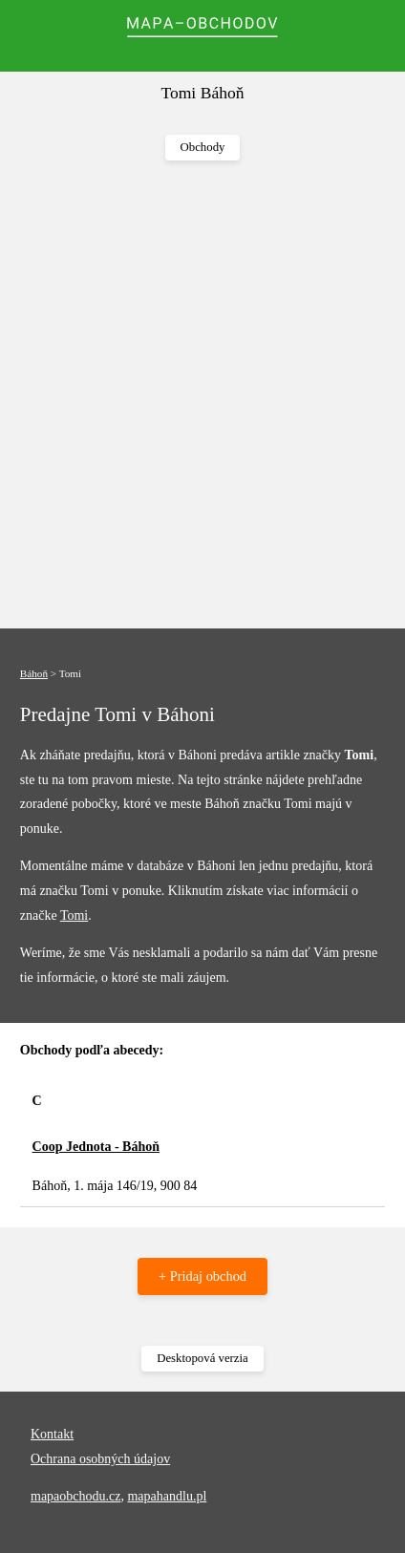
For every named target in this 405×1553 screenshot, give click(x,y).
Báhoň (34, 673)
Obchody (203, 147)
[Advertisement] (202, 395)
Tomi (74, 915)
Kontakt (52, 1434)
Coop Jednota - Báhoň (96, 1146)
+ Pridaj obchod (202, 1276)
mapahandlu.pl (166, 1496)
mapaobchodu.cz (75, 1496)
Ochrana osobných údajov (100, 1459)
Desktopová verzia (202, 1358)
